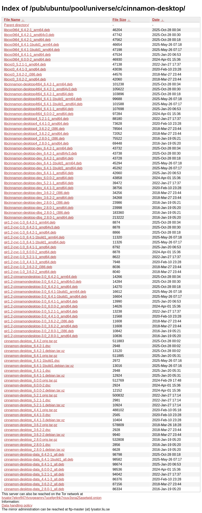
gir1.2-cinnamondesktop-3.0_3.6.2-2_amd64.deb (41, 326)
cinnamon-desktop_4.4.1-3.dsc (27, 415)
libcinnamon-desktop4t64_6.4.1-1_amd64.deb (38, 109)
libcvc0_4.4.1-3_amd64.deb (25, 69)
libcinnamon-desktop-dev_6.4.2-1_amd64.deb (38, 158)
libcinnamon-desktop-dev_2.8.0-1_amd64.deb (38, 208)
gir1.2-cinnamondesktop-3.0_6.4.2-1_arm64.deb (40, 277)
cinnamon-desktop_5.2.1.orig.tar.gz (30, 395)
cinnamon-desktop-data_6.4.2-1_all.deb (34, 454)
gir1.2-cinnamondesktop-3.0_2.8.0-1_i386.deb (39, 331)
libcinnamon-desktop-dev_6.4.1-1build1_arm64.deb (43, 163)
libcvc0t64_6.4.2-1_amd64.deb (27, 40)
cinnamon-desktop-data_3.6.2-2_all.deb (34, 484)
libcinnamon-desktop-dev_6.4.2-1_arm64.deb (38, 148)
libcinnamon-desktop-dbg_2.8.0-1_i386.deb (37, 212)
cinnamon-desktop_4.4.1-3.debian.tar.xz (34, 420)
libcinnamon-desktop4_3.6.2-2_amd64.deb (36, 133)
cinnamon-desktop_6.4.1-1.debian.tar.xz (34, 375)
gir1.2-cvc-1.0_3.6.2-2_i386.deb (28, 267)
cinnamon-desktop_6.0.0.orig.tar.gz (30, 380)
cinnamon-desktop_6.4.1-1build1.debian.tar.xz (39, 366)
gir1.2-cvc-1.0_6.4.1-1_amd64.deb (30, 247)
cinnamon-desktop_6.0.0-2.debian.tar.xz (34, 390)
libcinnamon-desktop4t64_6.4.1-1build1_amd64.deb (43, 104)
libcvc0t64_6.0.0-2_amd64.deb (27, 59)
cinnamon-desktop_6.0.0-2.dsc (27, 385)
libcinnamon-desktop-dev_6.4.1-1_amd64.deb (38, 173)
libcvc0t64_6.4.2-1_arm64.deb (27, 30)
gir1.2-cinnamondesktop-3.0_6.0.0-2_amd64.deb (41, 306)
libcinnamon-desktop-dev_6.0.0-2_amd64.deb (38, 178)
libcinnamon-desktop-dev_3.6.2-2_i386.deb (36, 193)
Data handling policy (17, 505)
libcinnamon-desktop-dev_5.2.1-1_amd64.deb (38, 183)
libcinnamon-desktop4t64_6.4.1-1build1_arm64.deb (43, 99)
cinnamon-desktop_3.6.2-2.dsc (27, 430)
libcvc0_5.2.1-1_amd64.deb (25, 64)
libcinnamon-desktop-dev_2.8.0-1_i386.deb (36, 202)
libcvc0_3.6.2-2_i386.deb (23, 74)
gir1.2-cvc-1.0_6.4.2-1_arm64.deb (29, 222)
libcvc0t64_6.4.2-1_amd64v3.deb (29, 35)
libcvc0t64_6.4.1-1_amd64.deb (27, 54)
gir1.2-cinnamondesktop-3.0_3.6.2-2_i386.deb (39, 321)
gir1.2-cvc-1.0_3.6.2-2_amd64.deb (30, 272)
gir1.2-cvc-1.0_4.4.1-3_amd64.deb (30, 262)
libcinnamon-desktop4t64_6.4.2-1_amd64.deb (38, 94)
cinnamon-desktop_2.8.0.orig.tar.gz (30, 439)
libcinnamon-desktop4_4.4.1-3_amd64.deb (36, 123)
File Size (119, 20)
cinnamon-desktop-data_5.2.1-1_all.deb (34, 474)
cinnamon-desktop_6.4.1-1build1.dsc (32, 360)
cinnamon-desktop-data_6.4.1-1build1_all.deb (38, 459)
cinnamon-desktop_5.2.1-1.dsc (27, 400)
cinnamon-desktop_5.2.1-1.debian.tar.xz (34, 405)
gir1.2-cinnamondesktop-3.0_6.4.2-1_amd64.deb (41, 287)
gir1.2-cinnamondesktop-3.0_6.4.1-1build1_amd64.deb (45, 296)
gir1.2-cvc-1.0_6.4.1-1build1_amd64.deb (34, 242)
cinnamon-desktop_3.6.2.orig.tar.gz (30, 425)
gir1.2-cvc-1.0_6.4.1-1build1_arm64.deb (34, 237)
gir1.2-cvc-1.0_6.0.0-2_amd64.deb (30, 252)
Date (156, 20)
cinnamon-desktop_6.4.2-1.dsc (27, 346)
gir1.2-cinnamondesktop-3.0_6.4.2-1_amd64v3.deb (42, 281)
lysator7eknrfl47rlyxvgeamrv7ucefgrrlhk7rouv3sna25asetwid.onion (52, 498)
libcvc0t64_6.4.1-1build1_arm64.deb (31, 44)
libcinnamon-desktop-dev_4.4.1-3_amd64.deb (38, 188)
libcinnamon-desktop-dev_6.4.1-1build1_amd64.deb (43, 168)
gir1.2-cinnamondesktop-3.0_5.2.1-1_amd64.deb (41, 311)
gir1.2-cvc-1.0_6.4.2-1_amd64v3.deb (32, 227)
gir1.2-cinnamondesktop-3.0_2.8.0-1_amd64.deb (41, 336)
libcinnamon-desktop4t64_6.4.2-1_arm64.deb (38, 84)
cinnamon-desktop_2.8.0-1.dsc (27, 445)
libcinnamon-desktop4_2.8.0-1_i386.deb (34, 138)
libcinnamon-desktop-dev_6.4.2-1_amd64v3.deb (40, 153)
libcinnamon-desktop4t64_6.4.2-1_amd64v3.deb (40, 89)
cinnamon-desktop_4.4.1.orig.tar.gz (30, 410)
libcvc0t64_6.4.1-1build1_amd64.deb (32, 50)
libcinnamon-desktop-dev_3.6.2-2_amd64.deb (38, 198)
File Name (12, 20)
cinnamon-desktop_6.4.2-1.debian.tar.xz (34, 351)
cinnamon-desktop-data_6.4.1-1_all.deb (34, 464)
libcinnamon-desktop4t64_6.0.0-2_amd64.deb (38, 114)
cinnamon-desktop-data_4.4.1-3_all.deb (34, 479)
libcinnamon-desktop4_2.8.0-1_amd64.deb (36, 143)
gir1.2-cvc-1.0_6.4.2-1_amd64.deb (30, 232)
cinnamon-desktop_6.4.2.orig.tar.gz (30, 341)
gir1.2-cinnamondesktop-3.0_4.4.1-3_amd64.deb (41, 316)
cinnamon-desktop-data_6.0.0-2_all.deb (34, 469)
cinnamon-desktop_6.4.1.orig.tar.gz (30, 356)
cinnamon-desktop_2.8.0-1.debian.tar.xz (34, 449)
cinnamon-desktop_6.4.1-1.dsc (27, 370)
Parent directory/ (16, 25)
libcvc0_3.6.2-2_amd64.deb (25, 79)
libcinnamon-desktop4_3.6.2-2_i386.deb (34, 129)
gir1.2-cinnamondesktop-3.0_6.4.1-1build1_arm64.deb (45, 291)
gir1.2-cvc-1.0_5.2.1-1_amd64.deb (30, 257)
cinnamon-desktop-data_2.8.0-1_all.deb (34, 489)
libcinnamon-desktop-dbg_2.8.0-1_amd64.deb (38, 217)
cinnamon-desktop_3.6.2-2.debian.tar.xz (34, 435)
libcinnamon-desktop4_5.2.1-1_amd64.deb (36, 119)
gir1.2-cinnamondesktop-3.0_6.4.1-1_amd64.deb (41, 301)
